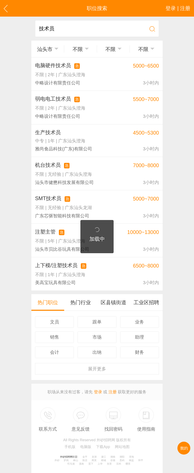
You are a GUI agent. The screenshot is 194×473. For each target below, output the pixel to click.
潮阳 (122, 456)
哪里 (128, 463)
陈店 (84, 460)
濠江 (103, 456)
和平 (140, 460)
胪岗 (66, 460)
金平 (84, 456)
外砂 (57, 460)
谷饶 (112, 460)
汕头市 (44, 49)
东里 (109, 463)
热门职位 (48, 302)
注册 (112, 392)
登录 (98, 392)
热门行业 (80, 302)
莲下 (90, 463)
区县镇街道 (113, 302)
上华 (100, 463)
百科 (118, 463)
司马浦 (71, 463)
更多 (97, 368)
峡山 (75, 460)
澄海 (131, 456)
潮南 (112, 456)
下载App (103, 447)
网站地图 (122, 447)
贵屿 (122, 460)
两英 (94, 460)
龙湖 (94, 456)
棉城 (103, 460)
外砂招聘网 (66, 456)
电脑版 (85, 447)
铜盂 (131, 460)
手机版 (69, 447)
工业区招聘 (146, 302)
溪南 (81, 463)
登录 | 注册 (177, 8)
